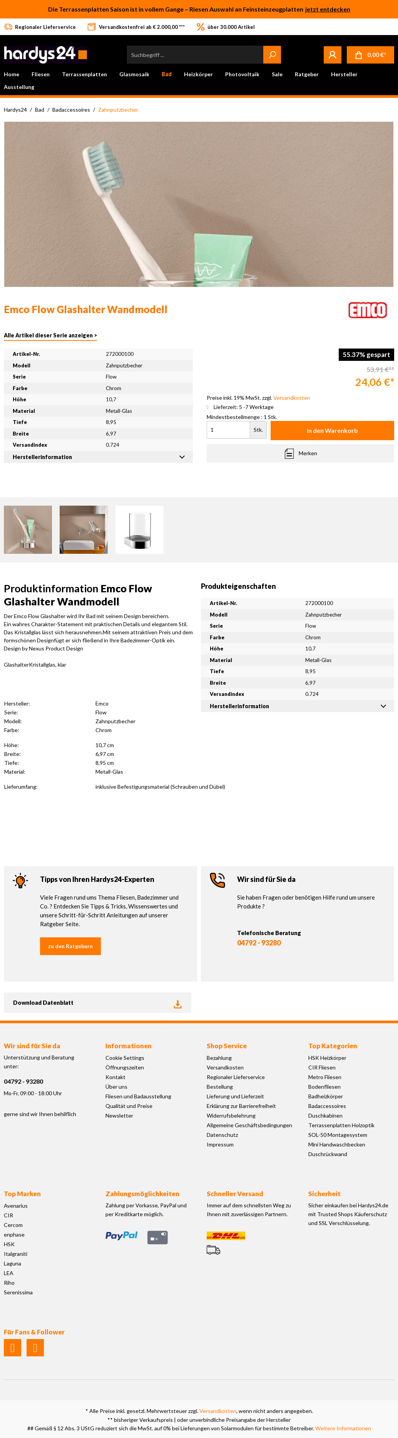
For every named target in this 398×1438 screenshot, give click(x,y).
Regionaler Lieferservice (236, 1077)
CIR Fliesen (322, 1067)
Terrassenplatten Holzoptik (341, 1125)
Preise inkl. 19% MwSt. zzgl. (258, 397)
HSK (9, 1244)
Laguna (12, 1263)
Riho (9, 1282)
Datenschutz (222, 1134)
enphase (14, 1234)
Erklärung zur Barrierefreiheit (241, 1106)
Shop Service (227, 1046)
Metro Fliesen (324, 1077)
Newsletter (119, 1115)
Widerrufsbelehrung (231, 1115)
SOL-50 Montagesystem (337, 1134)
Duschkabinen (325, 1115)
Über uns (116, 1086)
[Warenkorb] (370, 55)
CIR (8, 1215)
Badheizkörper (325, 1096)
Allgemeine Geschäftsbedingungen (249, 1125)
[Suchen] (272, 55)
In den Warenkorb (332, 430)
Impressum (220, 1144)
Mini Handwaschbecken (336, 1144)
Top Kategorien (332, 1046)
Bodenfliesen (324, 1086)
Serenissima (18, 1292)
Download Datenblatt (97, 1003)
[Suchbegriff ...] (195, 55)
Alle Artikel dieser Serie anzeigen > (50, 335)
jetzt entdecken (327, 9)
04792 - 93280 (259, 943)
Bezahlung (219, 1057)
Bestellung (220, 1086)
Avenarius (16, 1205)
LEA (8, 1273)
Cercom (13, 1225)
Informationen (128, 1046)
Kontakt (115, 1077)
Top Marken (22, 1194)
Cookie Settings (124, 1057)
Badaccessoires (327, 1106)
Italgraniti (15, 1253)
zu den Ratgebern (70, 946)
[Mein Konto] (332, 54)
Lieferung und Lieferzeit (235, 1096)
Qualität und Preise (128, 1106)
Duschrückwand (327, 1154)
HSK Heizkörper (327, 1057)
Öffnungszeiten (124, 1067)
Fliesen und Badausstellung (138, 1096)
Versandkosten (225, 1067)
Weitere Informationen (343, 1428)
